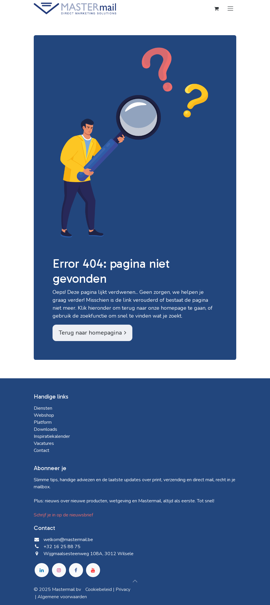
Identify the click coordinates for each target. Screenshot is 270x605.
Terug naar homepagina (92, 333)
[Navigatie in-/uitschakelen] (230, 8)
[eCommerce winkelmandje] (216, 8)
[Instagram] (59, 570)
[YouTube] (93, 570)
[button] (135, 581)
